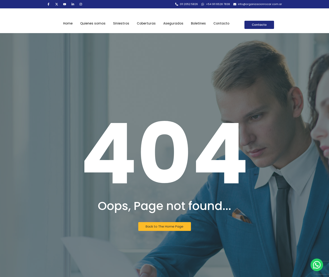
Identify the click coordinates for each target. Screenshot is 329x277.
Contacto (221, 23)
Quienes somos (93, 23)
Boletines (198, 23)
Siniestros (121, 23)
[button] (317, 265)
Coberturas (146, 23)
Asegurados (173, 23)
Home (68, 23)
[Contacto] (259, 25)
